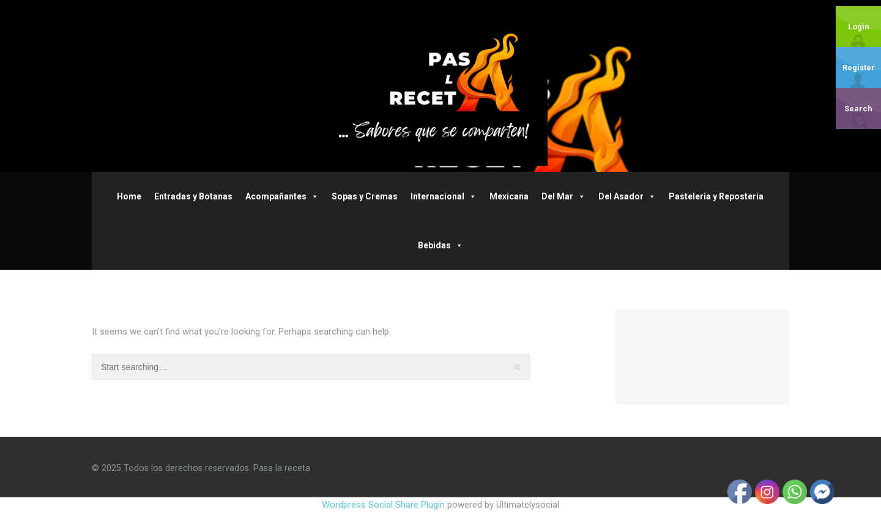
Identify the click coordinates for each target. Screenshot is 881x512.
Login (858, 26)
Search (858, 108)
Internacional (444, 196)
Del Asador (627, 196)
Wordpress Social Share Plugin (384, 504)
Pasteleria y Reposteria (716, 196)
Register (858, 67)
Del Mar (563, 196)
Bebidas (440, 245)
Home (129, 196)
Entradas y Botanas (193, 196)
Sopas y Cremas (365, 196)
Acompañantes (282, 196)
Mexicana (509, 196)
